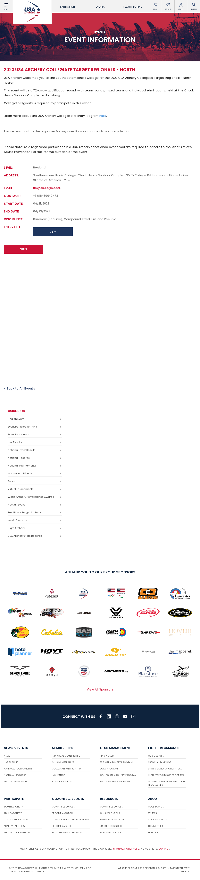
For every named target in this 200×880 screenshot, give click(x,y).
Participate (68, 6)
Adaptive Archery (14, 826)
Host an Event (35, 505)
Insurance (58, 775)
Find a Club (106, 755)
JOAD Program (109, 768)
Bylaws (152, 813)
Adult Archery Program (115, 781)
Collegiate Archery (16, 819)
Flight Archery (35, 528)
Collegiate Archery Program (118, 775)
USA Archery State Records (35, 536)
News (7, 755)
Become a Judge (62, 826)
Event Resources (35, 435)
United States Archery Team (165, 768)
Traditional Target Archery (35, 513)
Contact (164, 848)
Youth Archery (13, 806)
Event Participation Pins (35, 427)
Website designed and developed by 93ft (142, 868)
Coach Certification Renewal (70, 819)
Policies (153, 832)
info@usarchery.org (125, 848)
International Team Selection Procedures (166, 783)
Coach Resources (63, 806)
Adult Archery (13, 813)
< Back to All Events (19, 388)
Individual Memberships (66, 755)
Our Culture (156, 755)
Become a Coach (62, 813)
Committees (155, 826)
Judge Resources (111, 826)
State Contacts (62, 781)
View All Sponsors (100, 689)
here (102, 116)
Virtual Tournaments (35, 489)
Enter (23, 249)
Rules (35, 481)
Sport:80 (185, 871)
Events (100, 6)
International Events (35, 474)
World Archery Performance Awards (35, 497)
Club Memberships (63, 762)
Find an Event (35, 419)
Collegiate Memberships (67, 768)
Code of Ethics (157, 819)
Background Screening (66, 832)
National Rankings (159, 762)
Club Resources (110, 813)
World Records (35, 520)
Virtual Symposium (15, 781)
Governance (156, 806)
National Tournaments (35, 466)
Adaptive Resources (112, 819)
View (53, 231)
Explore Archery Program (116, 762)
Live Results (35, 442)
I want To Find (132, 6)
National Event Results (35, 450)
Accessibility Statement (29, 871)
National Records (35, 458)
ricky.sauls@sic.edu (47, 188)
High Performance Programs (166, 775)
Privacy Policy (69, 868)
